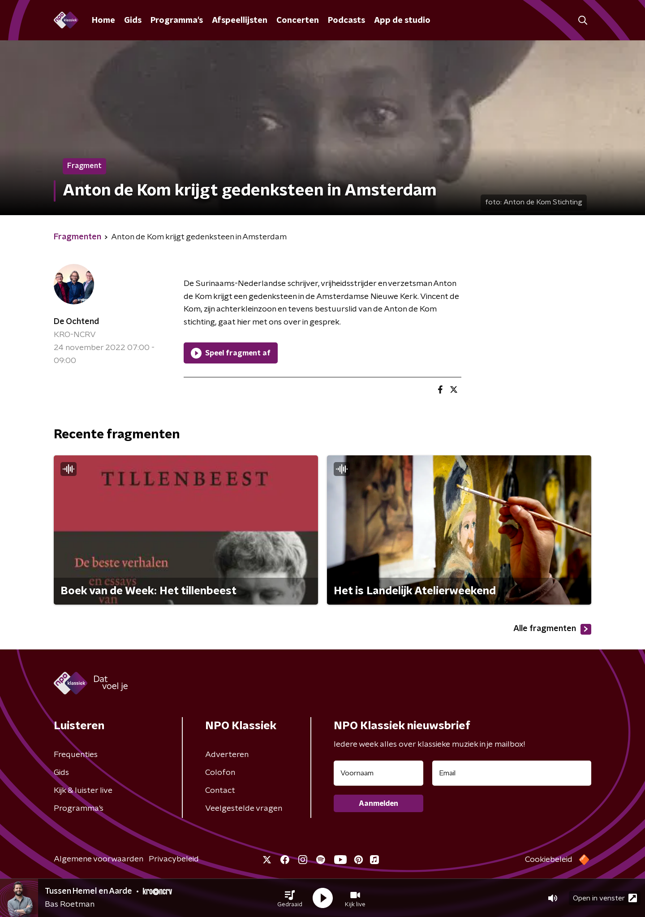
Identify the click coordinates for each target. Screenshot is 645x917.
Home (103, 21)
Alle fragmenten (552, 629)
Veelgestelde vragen (243, 809)
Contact (220, 791)
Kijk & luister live (83, 791)
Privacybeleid (174, 859)
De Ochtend (76, 322)
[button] (289, 898)
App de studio (402, 21)
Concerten (297, 21)
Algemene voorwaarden (98, 859)
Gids (133, 21)
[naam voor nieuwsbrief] (378, 773)
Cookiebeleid (548, 860)
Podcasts (346, 21)
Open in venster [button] (605, 898)
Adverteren (227, 755)
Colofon (220, 773)
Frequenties (76, 755)
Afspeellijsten (239, 21)
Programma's (176, 21)
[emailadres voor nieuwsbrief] (511, 773)
